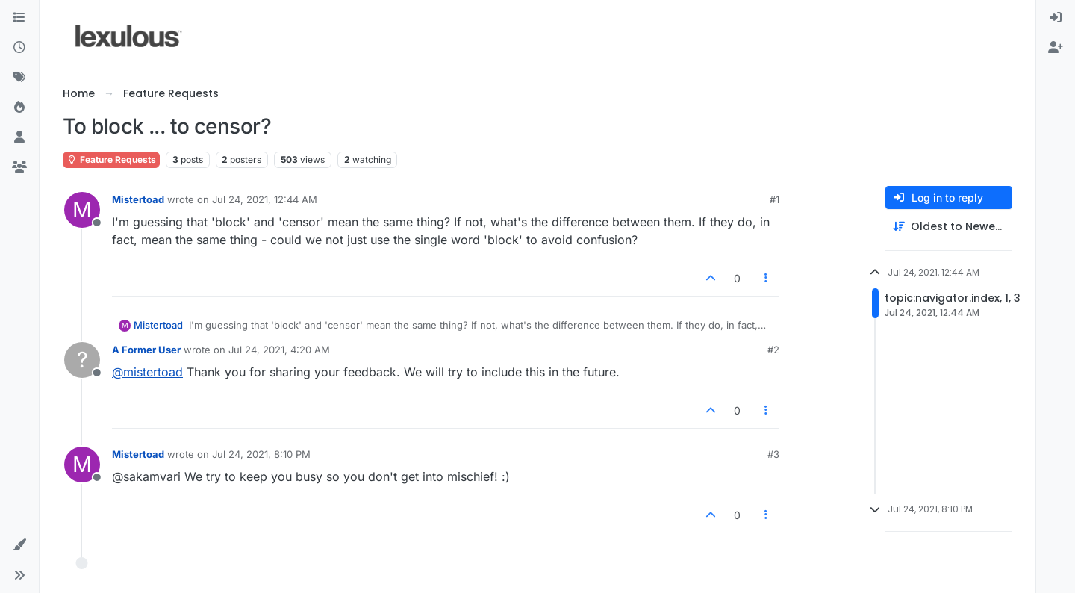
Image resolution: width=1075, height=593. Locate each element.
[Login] (1055, 18)
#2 (773, 350)
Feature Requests (111, 159)
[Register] (1055, 48)
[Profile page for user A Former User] (82, 360)
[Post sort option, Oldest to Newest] (948, 226)
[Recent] (19, 48)
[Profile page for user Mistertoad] (82, 210)
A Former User (146, 350)
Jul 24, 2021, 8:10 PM (261, 454)
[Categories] (19, 18)
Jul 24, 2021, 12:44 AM (264, 199)
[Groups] (19, 167)
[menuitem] (1055, 18)
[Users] (19, 137)
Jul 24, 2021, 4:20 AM (279, 350)
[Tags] (19, 78)
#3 (773, 454)
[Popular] (19, 107)
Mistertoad (138, 199)
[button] (19, 545)
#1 (774, 199)
